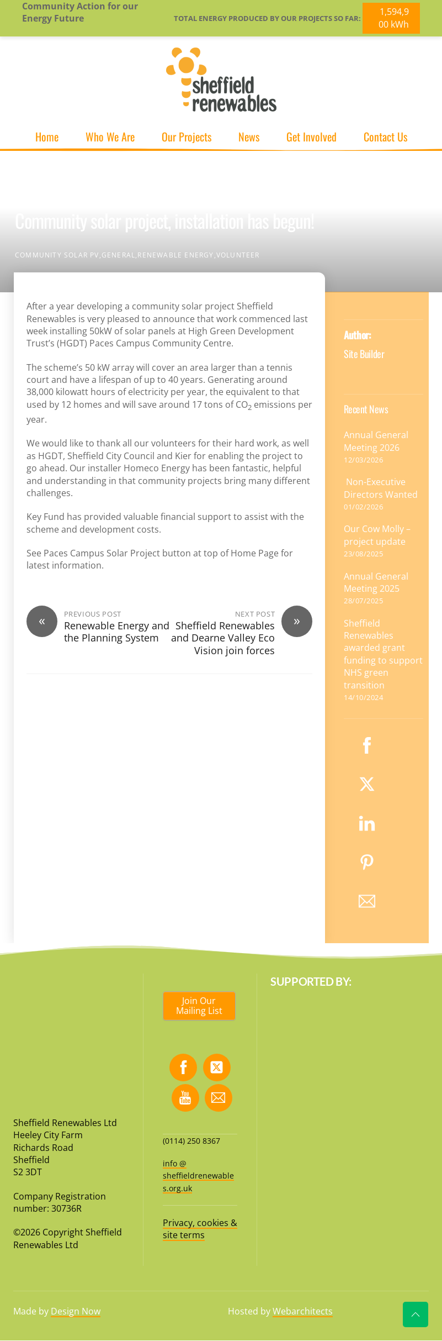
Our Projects (186, 136)
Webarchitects (303, 1311)
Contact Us (385, 136)
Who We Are (110, 136)
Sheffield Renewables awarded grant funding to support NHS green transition (383, 654)
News (248, 136)
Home (46, 136)
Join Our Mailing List (199, 1006)
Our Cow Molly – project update (377, 535)
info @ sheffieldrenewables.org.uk (198, 1175)
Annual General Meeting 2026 (376, 441)
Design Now (75, 1311)
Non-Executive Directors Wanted (382, 488)
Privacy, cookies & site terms (200, 1229)
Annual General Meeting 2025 (376, 582)
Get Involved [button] (311, 136)
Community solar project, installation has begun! (164, 220)
